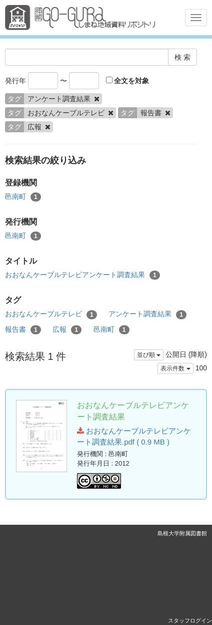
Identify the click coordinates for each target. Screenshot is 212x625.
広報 (67, 329)
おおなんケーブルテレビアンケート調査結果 (82, 275)
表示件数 (175, 368)
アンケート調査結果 (147, 314)
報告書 (23, 329)
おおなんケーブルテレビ (51, 314)
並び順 (148, 354)
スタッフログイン (190, 620)
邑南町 (23, 196)
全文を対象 (128, 81)
